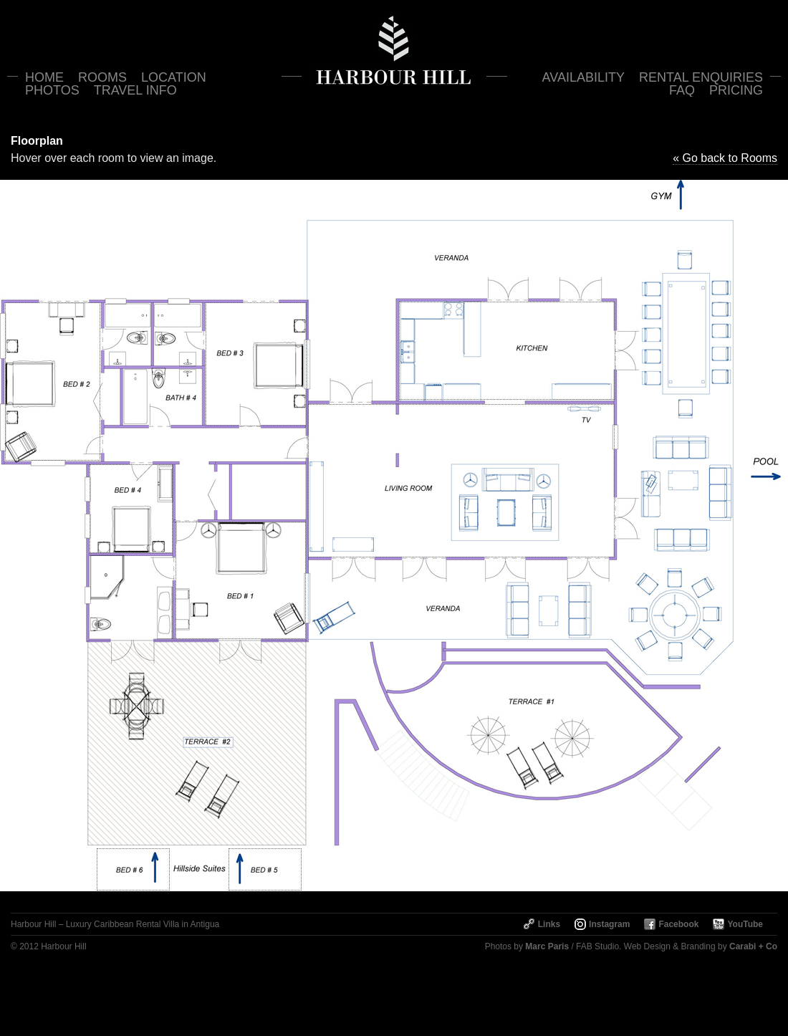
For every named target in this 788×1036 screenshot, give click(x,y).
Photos (52, 90)
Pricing (736, 90)
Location (173, 77)
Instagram (609, 924)
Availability (583, 77)
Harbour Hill (394, 49)
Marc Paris (547, 946)
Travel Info (135, 90)
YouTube (745, 924)
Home (44, 77)
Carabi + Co (753, 946)
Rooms (102, 77)
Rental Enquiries (701, 77)
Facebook (678, 924)
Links (549, 924)
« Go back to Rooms (725, 158)
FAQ (682, 90)
